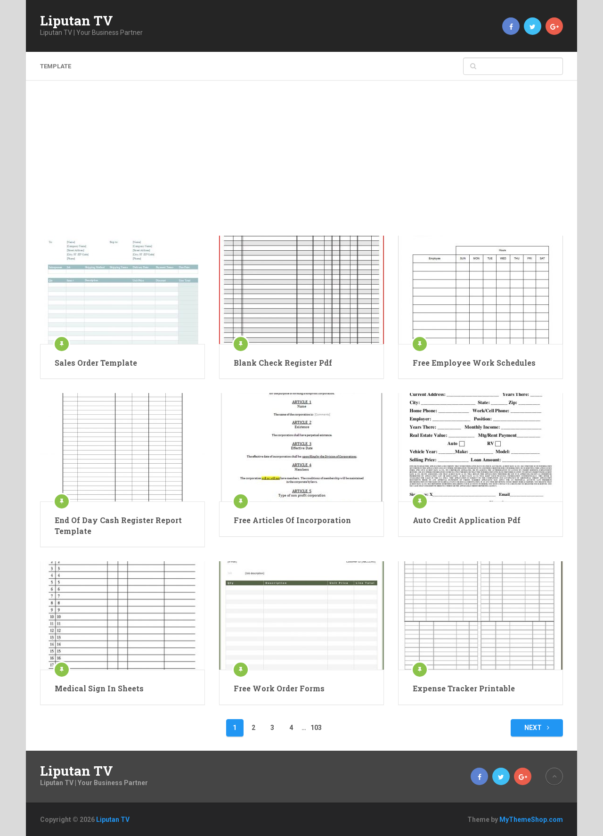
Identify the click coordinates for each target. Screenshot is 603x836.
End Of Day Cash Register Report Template (118, 525)
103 (316, 727)
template (55, 66)
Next (536, 727)
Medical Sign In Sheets (99, 688)
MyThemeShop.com (531, 819)
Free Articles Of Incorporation (292, 520)
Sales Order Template (96, 363)
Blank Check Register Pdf (283, 363)
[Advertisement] (301, 165)
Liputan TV (76, 20)
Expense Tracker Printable (464, 688)
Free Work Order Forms (279, 688)
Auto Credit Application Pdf (467, 520)
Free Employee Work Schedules (474, 363)
